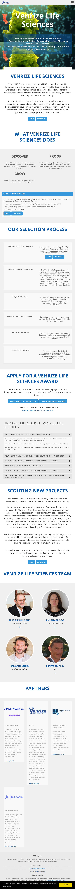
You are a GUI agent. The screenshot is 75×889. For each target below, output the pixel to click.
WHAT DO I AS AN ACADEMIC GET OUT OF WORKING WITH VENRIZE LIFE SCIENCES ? (34, 456)
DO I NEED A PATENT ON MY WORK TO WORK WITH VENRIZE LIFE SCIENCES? (32, 461)
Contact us (41, 119)
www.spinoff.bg (10, 761)
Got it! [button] (66, 885)
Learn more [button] (7, 886)
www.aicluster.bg (10, 846)
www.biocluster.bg (58, 754)
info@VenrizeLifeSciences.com (37, 868)
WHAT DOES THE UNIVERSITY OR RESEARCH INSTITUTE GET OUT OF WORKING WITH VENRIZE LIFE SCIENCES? (34, 476)
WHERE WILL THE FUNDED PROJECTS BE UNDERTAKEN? (24, 466)
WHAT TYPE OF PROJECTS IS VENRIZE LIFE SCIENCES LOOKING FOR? (28, 434)
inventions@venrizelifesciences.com (37, 410)
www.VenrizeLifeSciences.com (37, 872)
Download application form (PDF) (52, 401)
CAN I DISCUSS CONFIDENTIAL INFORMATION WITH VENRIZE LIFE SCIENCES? (32, 471)
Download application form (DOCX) (23, 401)
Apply (32, 119)
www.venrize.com (34, 783)
